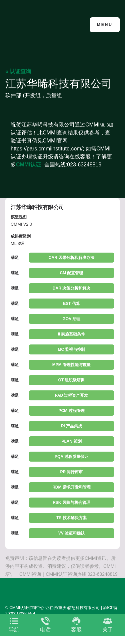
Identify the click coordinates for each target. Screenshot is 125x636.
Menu (105, 24)
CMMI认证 (28, 164)
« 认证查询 (18, 71)
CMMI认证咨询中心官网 (37, 24)
